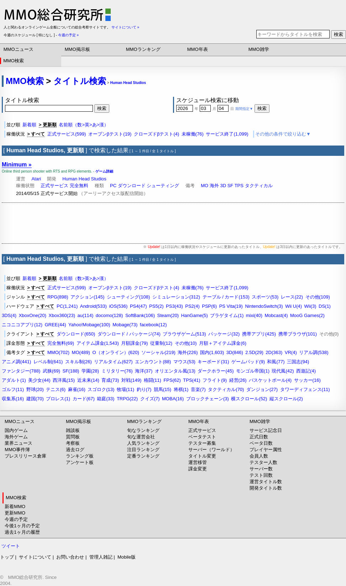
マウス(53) (184, 361)
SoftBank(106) (140, 315)
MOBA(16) (173, 398)
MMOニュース (18, 49)
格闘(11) (152, 380)
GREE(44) (55, 324)
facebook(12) (153, 324)
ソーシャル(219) (158, 352)
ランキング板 (80, 456)
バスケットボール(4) (270, 380)
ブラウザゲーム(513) (184, 334)
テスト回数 (261, 475)
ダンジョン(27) (262, 389)
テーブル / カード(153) (226, 297)
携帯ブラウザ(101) (297, 334)
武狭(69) (51, 371)
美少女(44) (39, 380)
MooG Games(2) (307, 315)
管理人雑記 (100, 557)
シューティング (163, 185)
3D (223, 185)
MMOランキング (143, 49)
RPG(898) (57, 297)
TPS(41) (191, 380)
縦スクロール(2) (286, 398)
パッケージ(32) (224, 334)
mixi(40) (254, 315)
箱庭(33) (105, 398)
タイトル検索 (79, 81)
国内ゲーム (16, 430)
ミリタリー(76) (117, 371)
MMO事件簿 (17, 449)
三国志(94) (298, 361)
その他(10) (186, 343)
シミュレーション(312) (176, 297)
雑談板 (73, 430)
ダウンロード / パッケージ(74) (129, 334)
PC (113, 185)
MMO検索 (13, 60)
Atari (36, 178)
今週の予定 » (68, 35)
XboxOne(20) (32, 315)
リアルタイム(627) (113, 361)
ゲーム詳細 (104, 171)
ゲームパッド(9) (248, 361)
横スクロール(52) (249, 398)
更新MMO (15, 513)
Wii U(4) (293, 306)
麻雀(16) (76, 389)
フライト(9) (215, 380)
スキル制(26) (78, 361)
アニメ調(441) (16, 361)
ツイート (10, 546)
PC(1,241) (67, 306)
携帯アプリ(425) (259, 334)
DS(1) (325, 306)
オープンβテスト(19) (110, 134)
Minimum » (17, 165)
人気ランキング (143, 443)
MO (204, 185)
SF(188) (70, 371)
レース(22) (292, 297)
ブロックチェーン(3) (207, 398)
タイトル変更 (202, 456)
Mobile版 (126, 557)
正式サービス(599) (66, 134)
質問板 (73, 436)
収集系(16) (13, 398)
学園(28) (90, 371)
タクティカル (259, 185)
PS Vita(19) (231, 306)
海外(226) (188, 352)
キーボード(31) (213, 361)
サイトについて (35, 557)
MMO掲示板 (77, 49)
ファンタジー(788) (21, 371)
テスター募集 (202, 443)
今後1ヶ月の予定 (22, 525)
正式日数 (259, 436)
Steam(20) (168, 315)
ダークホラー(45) (216, 371)
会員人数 (259, 456)
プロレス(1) (58, 398)
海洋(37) (143, 371)
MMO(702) (58, 352)
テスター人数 (263, 462)
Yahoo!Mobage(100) (89, 324)
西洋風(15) (64, 380)
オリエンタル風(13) (175, 371)
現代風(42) (283, 371)
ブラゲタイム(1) (226, 315)
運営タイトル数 (266, 481)
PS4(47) (138, 306)
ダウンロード (132, 185)
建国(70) (35, 398)
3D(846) (234, 352)
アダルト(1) (14, 380)
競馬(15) (162, 389)
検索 (338, 34)
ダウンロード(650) (76, 334)
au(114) (85, 315)
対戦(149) (131, 380)
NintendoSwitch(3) (264, 306)
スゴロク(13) (101, 389)
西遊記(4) (306, 371)
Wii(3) (310, 306)
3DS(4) (9, 315)
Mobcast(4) (276, 315)
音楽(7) (198, 389)
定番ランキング (143, 456)
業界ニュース (18, 443)
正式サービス (54, 185)
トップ (7, 557)
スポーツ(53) (265, 297)
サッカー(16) (307, 380)
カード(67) (84, 398)
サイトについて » (125, 27)
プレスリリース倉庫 (25, 456)
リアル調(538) (313, 352)
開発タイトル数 (266, 488)
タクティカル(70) (226, 389)
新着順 (29, 124)
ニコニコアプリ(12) (22, 324)
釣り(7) (144, 389)
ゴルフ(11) (13, 389)
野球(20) (35, 389)
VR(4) (291, 352)
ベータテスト (202, 436)
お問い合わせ (70, 557)
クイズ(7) (150, 398)
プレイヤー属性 (266, 449)
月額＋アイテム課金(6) (222, 343)
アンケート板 (80, 462)
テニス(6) (55, 389)
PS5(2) (156, 306)
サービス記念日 (266, 430)
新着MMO (15, 506)
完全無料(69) (60, 343)
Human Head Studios (128, 83)
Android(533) (93, 306)
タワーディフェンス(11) (305, 389)
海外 (214, 185)
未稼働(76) (193, 134)
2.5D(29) (254, 352)
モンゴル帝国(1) (252, 371)
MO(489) (81, 352)
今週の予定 (16, 519)
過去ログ (75, 449)
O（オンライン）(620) (115, 352)
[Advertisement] (173, 223)
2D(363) (274, 352)
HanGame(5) (194, 315)
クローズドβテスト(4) (156, 134)
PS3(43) (174, 306)
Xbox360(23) (62, 315)
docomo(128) (109, 315)
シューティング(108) (128, 297)
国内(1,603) (212, 352)
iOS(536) (118, 306)
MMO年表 (197, 49)
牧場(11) (125, 389)
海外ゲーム (16, 436)
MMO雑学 (258, 49)
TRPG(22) (127, 398)
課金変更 (197, 468)
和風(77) (275, 361)
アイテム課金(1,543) (98, 343)
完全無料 (79, 185)
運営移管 (197, 462)
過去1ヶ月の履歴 (22, 532)
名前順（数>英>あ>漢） (84, 124)
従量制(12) (161, 343)
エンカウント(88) (153, 361)
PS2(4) (192, 306)
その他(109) (317, 297)
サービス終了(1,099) (227, 134)
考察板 (73, 443)
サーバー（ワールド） (211, 449)
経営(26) (238, 380)
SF (230, 185)
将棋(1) (181, 389)
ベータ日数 (261, 443)
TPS (239, 185)
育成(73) (110, 380)
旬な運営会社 (141, 436)
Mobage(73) (124, 324)
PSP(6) (209, 306)
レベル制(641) (48, 361)
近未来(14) (88, 380)
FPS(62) (171, 380)
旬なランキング (143, 430)
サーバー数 (261, 468)
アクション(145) (87, 297)
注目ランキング (143, 449)
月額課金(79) (134, 343)
